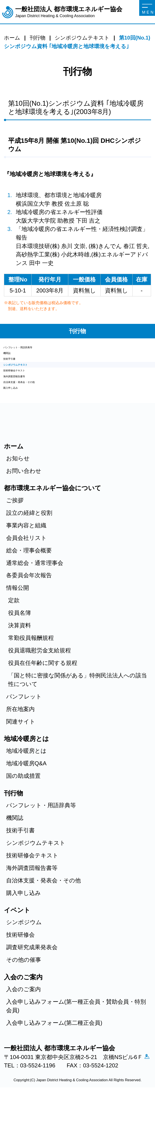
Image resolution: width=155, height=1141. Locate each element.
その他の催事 (23, 999)
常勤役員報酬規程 (31, 677)
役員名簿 (19, 652)
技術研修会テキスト (29, 392)
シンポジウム (24, 961)
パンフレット (24, 735)
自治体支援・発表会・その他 (40, 414)
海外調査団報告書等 (29, 403)
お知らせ (18, 497)
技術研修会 (20, 974)
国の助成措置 (23, 815)
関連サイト (20, 760)
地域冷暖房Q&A (26, 802)
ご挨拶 (14, 539)
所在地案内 (20, 748)
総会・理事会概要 (29, 589)
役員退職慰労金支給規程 (39, 689)
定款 (14, 639)
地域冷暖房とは (26, 790)
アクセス (10, 1106)
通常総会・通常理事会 (34, 602)
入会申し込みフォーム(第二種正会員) (54, 1062)
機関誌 (11, 360)
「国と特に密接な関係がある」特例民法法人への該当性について (77, 718)
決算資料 (19, 664)
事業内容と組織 (26, 564)
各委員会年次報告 (29, 614)
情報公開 (17, 627)
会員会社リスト (26, 577)
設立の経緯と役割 (29, 552)
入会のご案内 (23, 1028)
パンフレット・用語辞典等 (38, 350)
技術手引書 (17, 371)
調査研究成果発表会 (32, 986)
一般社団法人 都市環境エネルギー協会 (68, 12)
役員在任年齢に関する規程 (42, 702)
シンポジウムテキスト (33, 382)
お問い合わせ (23, 510)
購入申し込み (20, 424)
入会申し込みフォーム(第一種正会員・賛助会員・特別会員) (76, 1045)
